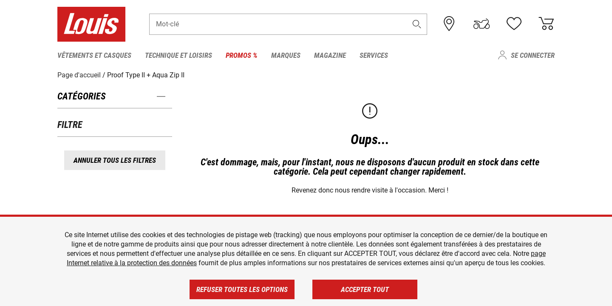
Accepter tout (365, 289)
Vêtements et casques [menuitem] (94, 55)
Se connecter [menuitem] (533, 55)
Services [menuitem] (374, 55)
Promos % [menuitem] (242, 55)
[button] (417, 24)
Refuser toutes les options (242, 289)
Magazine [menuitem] (330, 55)
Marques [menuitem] (285, 55)
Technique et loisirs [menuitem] (178, 55)
